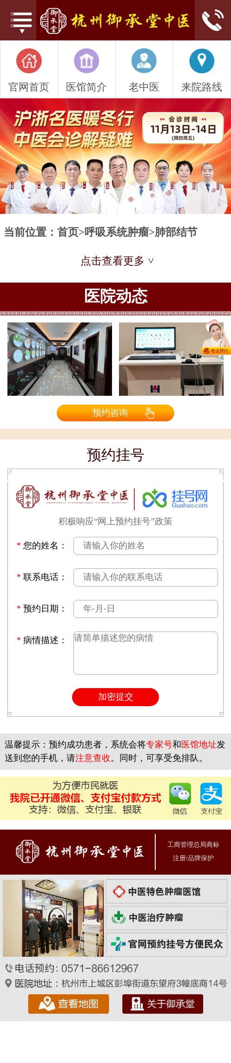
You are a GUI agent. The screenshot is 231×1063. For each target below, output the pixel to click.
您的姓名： (42, 546)
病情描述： (42, 640)
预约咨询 (110, 413)
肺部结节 (176, 232)
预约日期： (42, 609)
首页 (68, 232)
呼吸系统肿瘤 (117, 232)
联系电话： (42, 577)
